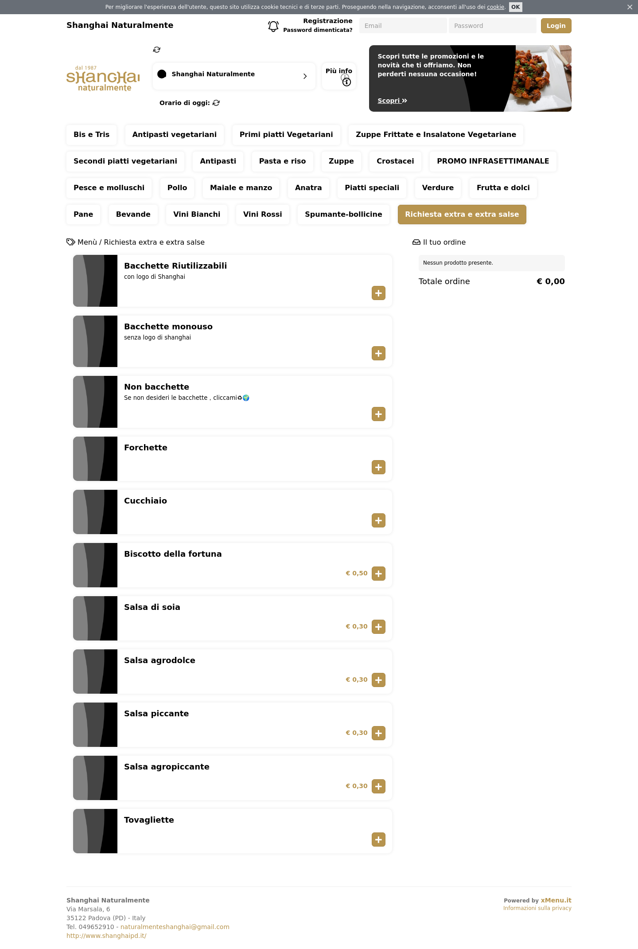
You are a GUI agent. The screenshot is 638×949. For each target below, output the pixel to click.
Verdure (438, 188)
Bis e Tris (91, 134)
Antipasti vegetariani (174, 134)
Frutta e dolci (503, 188)
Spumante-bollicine (343, 214)
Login (556, 25)
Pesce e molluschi (109, 188)
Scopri (393, 100)
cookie (495, 7)
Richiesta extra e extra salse (462, 214)
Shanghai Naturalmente (119, 25)
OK (515, 7)
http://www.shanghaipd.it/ (106, 935)
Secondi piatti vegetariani (125, 161)
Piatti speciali (372, 188)
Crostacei (395, 161)
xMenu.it (556, 900)
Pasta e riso (282, 161)
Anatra (308, 188)
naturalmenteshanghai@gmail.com (175, 926)
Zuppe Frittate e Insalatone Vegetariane (436, 134)
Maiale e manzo (241, 188)
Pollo (177, 188)
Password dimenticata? (318, 30)
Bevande (133, 214)
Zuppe (341, 161)
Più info (339, 76)
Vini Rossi (262, 214)
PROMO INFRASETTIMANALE (493, 161)
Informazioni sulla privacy (537, 908)
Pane (83, 214)
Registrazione (328, 20)
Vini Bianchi (196, 214)
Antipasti (218, 161)
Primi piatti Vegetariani (286, 134)
